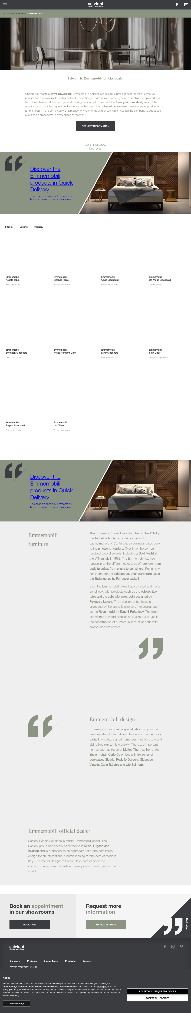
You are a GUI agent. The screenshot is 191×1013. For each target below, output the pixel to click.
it (36, 966)
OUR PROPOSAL (95, 144)
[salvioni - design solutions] (95, 4)
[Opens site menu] (4, 4)
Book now (29, 924)
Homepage (9, 13)
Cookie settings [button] (16, 1003)
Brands (22, 13)
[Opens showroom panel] (177, 4)
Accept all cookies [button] (157, 998)
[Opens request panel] (186, 4)
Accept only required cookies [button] (157, 991)
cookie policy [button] (102, 986)
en (31, 966)
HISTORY (95, 148)
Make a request (106, 924)
